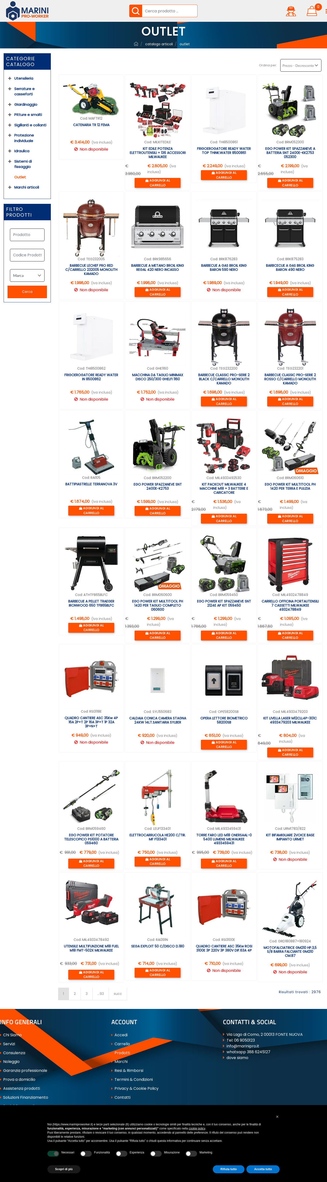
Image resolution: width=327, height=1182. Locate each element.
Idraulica (21, 150)
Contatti (120, 1097)
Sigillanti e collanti (30, 125)
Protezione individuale (24, 138)
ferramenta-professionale (136, 43)
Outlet (185, 44)
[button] (135, 11)
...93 (101, 993)
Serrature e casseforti (24, 91)
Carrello (120, 1044)
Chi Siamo (11, 1035)
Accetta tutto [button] (263, 1169)
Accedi (119, 1035)
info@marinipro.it (243, 1046)
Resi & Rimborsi (127, 1070)
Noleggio (10, 1061)
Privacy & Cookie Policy (135, 1088)
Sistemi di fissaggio (23, 164)
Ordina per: (268, 65)
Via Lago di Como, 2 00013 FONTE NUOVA (265, 1034)
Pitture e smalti (28, 114)
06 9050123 (244, 1040)
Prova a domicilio (17, 1079)
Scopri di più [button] (64, 1169)
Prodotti (120, 1053)
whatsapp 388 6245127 (248, 1052)
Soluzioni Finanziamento (24, 1097)
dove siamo (237, 1057)
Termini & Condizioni (132, 1079)
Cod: (84, 118)
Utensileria (23, 78)
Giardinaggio (25, 104)
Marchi (119, 1061)
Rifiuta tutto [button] (229, 1169)
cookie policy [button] (197, 1128)
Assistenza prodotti (20, 1088)
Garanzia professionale (23, 1070)
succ (118, 993)
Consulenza (12, 1053)
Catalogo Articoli (159, 44)
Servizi (7, 1044)
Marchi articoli (26, 187)
